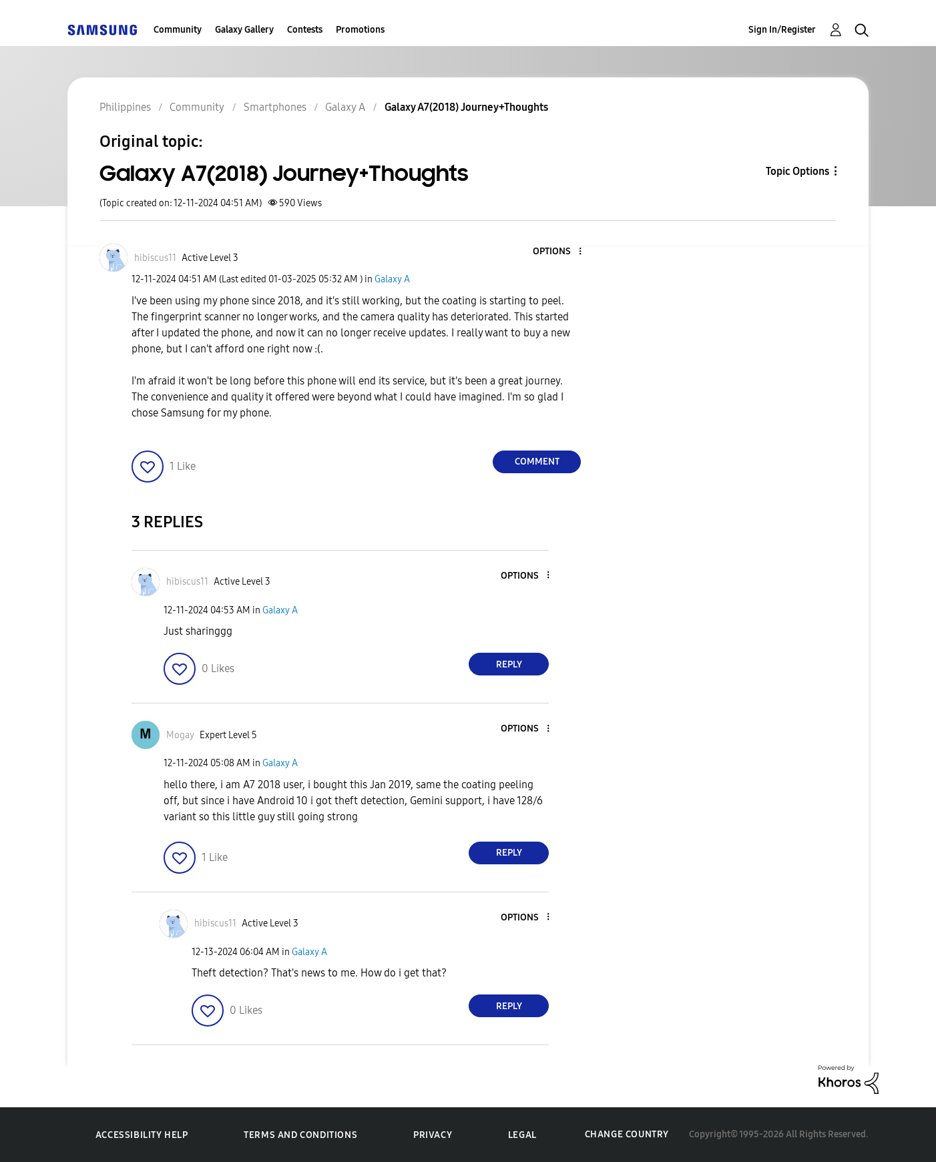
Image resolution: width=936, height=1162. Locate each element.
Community (178, 29)
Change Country (627, 1134)
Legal (522, 1135)
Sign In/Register (782, 29)
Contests (304, 29)
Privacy (432, 1135)
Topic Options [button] (797, 171)
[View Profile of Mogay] (180, 735)
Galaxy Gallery (244, 29)
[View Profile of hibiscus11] (155, 258)
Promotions (360, 29)
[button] (558, 252)
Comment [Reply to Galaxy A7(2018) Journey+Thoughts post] (537, 461)
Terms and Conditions (300, 1135)
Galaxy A (392, 279)
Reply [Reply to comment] (509, 664)
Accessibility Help (141, 1135)
